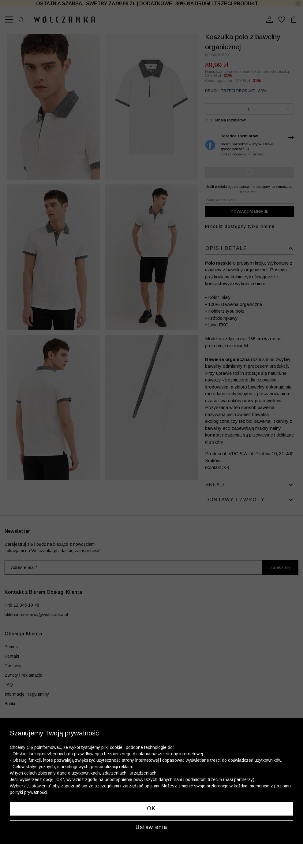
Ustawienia (151, 827)
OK (151, 808)
